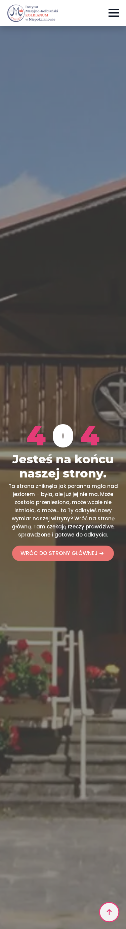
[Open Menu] (114, 12)
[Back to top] (109, 912)
